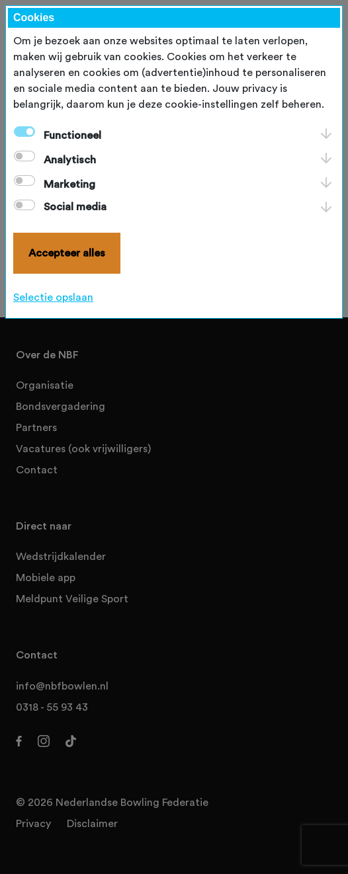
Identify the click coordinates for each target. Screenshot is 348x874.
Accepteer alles (66, 253)
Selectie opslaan (53, 297)
